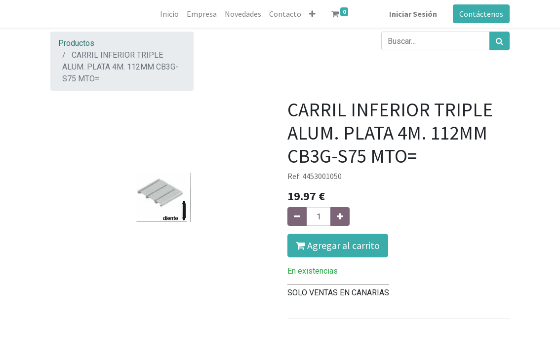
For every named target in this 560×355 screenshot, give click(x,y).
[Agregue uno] (340, 216)
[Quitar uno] (297, 216)
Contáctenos (481, 14)
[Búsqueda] (499, 41)
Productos (76, 43)
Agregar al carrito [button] (338, 245)
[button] (312, 14)
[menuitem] (169, 14)
